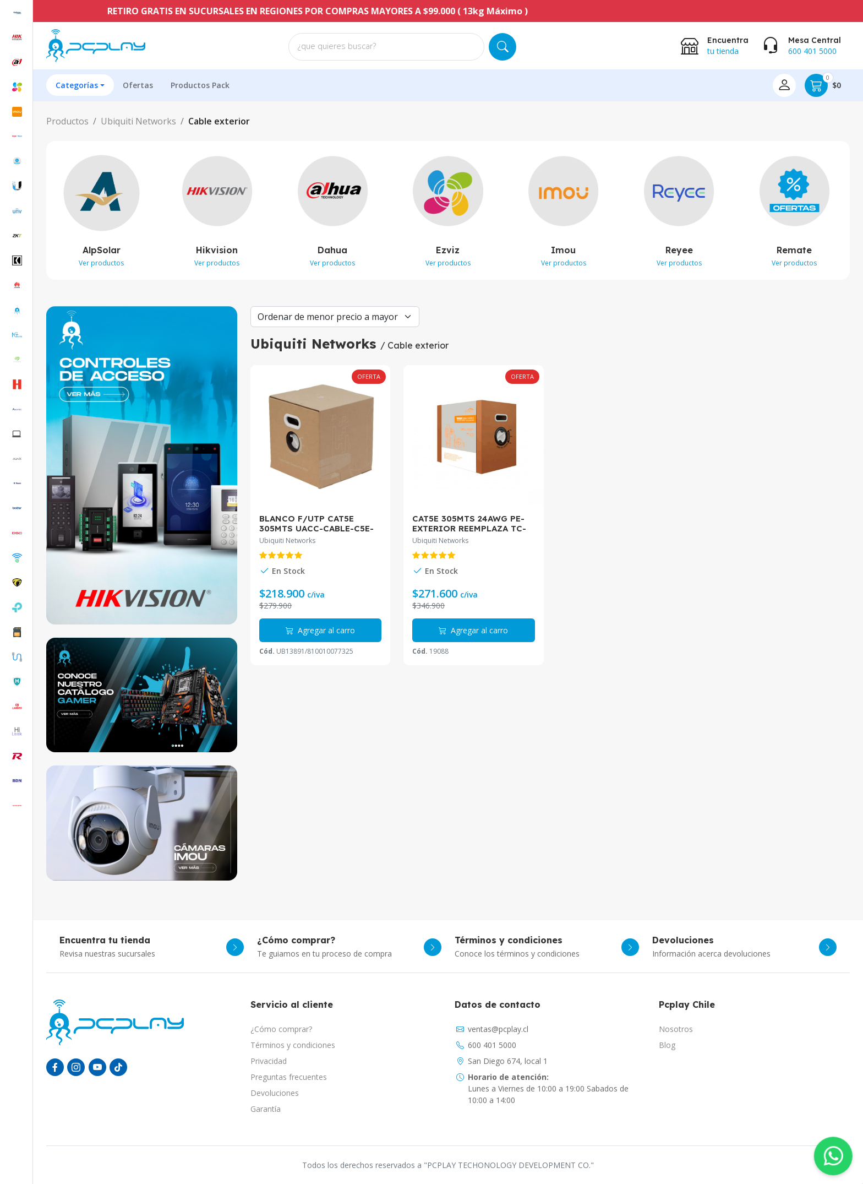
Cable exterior (219, 121)
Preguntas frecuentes (288, 1077)
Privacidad (268, 1061)
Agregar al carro (320, 630)
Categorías (77, 85)
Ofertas (138, 85)
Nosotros (676, 1029)
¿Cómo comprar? (281, 1029)
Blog (667, 1045)
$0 (823, 85)
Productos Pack (200, 85)
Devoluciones (274, 1093)
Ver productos (101, 263)
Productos (67, 121)
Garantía (265, 1109)
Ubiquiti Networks (138, 121)
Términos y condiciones (292, 1045)
